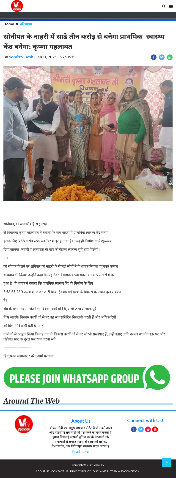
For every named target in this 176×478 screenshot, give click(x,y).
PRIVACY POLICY (80, 471)
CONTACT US (59, 471)
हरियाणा (26, 24)
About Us (81, 421)
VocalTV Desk (21, 57)
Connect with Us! (145, 420)
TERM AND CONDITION (125, 471)
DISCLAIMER (100, 471)
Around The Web (31, 401)
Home (8, 24)
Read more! (80, 452)
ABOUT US (42, 471)
